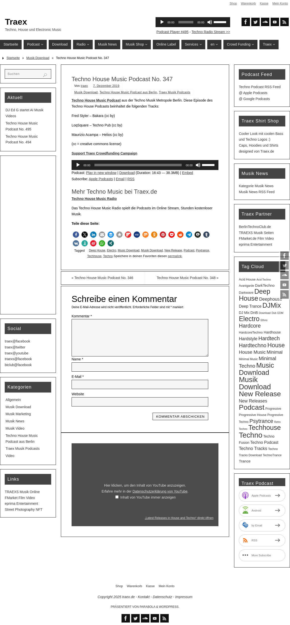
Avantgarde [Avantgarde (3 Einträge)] (246, 285)
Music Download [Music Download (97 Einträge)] (256, 368)
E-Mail (78, 377)
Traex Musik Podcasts (174, 92)
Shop (232, 3)
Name (77, 359)
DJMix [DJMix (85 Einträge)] (271, 305)
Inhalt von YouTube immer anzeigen (148, 497)
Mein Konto (280, 3)
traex (84, 86)
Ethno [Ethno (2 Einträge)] (263, 320)
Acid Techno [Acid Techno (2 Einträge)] (263, 279)
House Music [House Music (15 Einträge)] (252, 352)
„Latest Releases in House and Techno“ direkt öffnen (179, 518)
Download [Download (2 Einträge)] (265, 312)
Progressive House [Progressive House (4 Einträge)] (252, 415)
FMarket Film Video (20, 498)
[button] (76, 234)
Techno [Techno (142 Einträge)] (250, 435)
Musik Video (14, 428)
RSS (130, 179)
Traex (16, 22)
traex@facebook (17, 341)
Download (127, 173)
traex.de (128, 597)
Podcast (189, 250)
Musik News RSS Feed (257, 192)
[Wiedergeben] (78, 165)
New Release (173, 250)
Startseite (13, 58)
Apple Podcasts (101, 179)
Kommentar (82, 316)
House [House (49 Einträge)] (276, 345)
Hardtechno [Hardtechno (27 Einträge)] (252, 345)
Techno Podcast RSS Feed (260, 87)
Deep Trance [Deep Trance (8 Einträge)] (250, 306)
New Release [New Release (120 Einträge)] (260, 394)
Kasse (263, 3)
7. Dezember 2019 (106, 86)
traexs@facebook (18, 359)
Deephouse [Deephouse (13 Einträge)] (270, 299)
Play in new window (101, 173)
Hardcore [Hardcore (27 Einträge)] (250, 326)
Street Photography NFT (23, 509)
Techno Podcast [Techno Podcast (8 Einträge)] (264, 442)
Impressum (183, 597)
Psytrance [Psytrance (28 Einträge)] (261, 421)
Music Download (128, 250)
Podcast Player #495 (172, 32)
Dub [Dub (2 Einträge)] (274, 312)
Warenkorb (247, 3)
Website (78, 394)
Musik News (14, 421)
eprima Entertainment (21, 504)
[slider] (138, 165)
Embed (187, 173)
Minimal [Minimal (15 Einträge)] (275, 352)
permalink (175, 256)
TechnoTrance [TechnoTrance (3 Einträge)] (272, 455)
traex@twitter (15, 347)
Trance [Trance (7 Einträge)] (244, 461)
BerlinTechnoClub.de (255, 227)
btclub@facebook (18, 365)
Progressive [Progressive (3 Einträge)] (273, 408)
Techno (108, 256)
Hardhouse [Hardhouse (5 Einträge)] (272, 332)
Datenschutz (162, 597)
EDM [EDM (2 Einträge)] (280, 312)
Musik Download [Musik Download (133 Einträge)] (255, 383)
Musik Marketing (18, 414)
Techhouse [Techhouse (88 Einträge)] (264, 427)
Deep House (97, 250)
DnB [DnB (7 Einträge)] (254, 312)
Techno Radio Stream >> (211, 32)
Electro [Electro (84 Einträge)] (249, 319)
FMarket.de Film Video (256, 238)
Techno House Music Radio (94, 199)
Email (120, 179)
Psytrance (202, 250)
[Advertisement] (28, 235)
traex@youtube (16, 353)
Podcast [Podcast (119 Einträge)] (251, 407)
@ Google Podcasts (254, 99)
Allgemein (13, 400)
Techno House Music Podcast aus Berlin (128, 92)
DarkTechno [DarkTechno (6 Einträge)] (265, 285)
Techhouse (94, 256)
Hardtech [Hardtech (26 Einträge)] (269, 338)
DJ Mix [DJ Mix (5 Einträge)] (244, 313)
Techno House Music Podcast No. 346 (102, 278)
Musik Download (37, 58)
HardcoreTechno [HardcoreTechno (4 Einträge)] (251, 332)
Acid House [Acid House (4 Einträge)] (247, 279)
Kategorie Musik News (256, 186)
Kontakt (144, 597)
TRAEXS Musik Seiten (256, 233)
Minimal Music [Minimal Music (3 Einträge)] (248, 359)
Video (9, 456)
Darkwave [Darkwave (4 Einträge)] (246, 292)
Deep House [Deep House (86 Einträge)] (254, 295)
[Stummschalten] (198, 165)
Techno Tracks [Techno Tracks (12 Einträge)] (253, 448)
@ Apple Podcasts (253, 93)
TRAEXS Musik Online (22, 492)
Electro (111, 250)
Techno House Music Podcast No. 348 (187, 278)
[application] (145, 165)
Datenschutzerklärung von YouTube (159, 491)
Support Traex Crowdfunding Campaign (104, 153)
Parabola (147, 607)
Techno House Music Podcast (96, 100)
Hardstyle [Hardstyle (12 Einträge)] (248, 338)
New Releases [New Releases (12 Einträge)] (253, 400)
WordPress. (169, 607)
